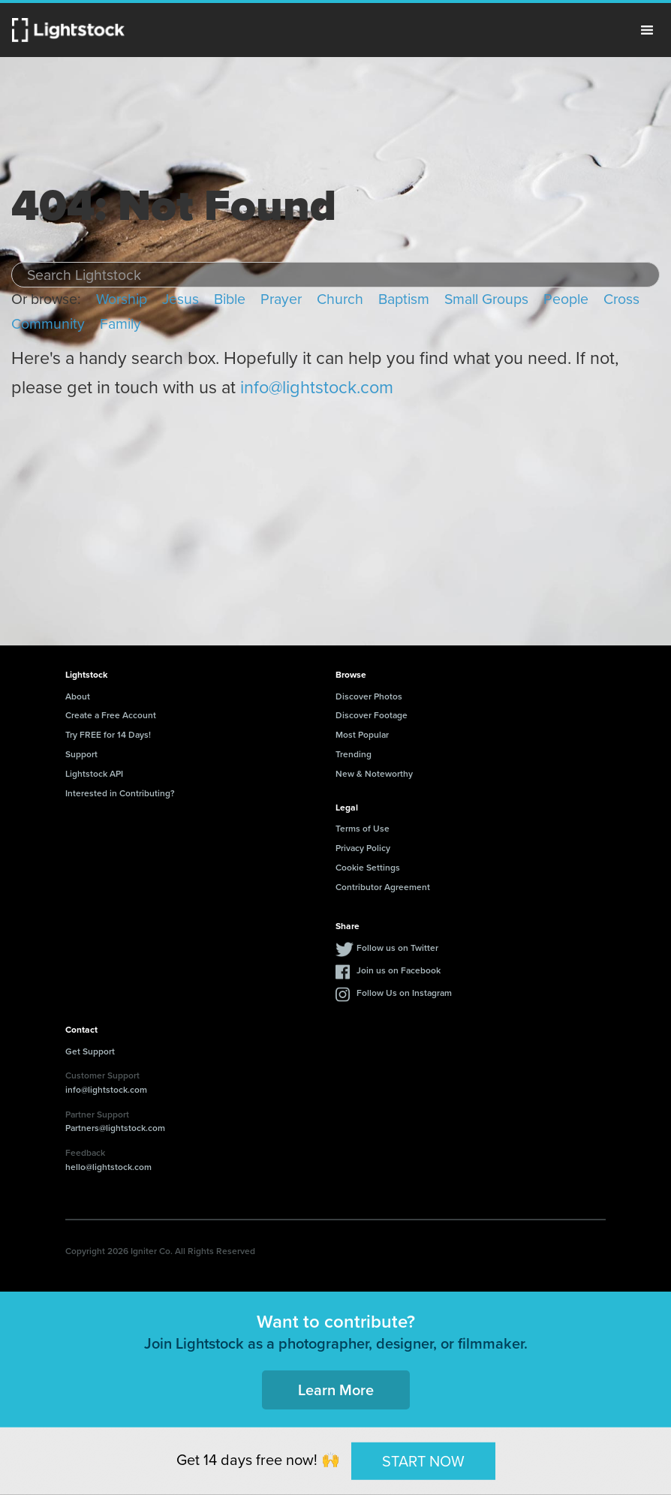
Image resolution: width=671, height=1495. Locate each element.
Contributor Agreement (383, 886)
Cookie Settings (368, 867)
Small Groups (486, 299)
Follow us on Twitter (397, 947)
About (77, 696)
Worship (121, 299)
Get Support (90, 1051)
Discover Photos (369, 696)
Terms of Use (363, 828)
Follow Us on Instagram (404, 992)
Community (48, 324)
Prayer (281, 299)
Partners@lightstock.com (115, 1127)
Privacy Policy (363, 847)
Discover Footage (372, 714)
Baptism (403, 299)
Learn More (336, 1389)
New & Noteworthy (374, 773)
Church (340, 299)
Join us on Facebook (399, 970)
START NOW (423, 1460)
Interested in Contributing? (120, 793)
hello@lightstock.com (108, 1166)
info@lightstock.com (316, 387)
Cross (621, 299)
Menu (647, 30)
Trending (354, 754)
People (565, 299)
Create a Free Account (110, 714)
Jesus (180, 299)
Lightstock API (94, 773)
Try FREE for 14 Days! (108, 734)
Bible (229, 299)
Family (120, 324)
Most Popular (362, 734)
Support (81, 754)
